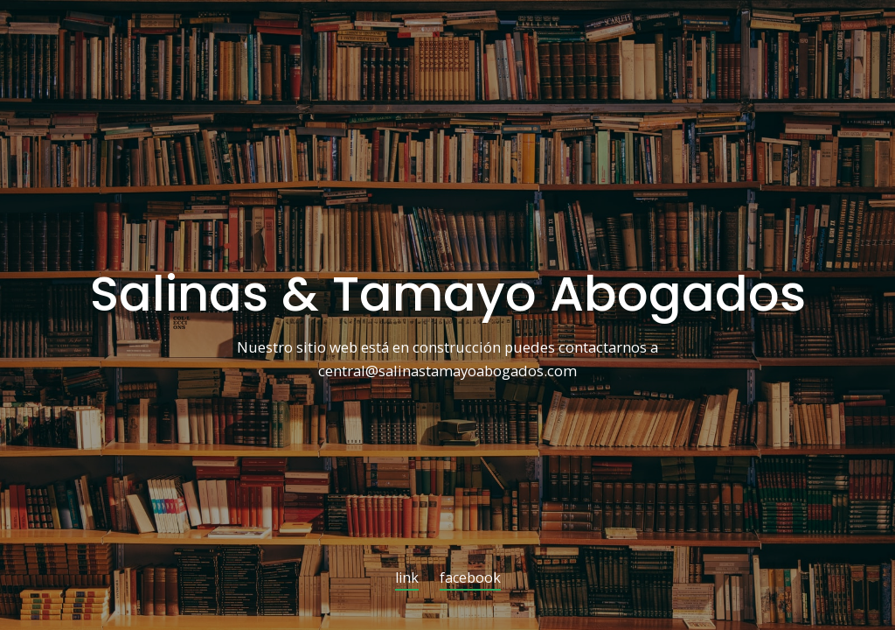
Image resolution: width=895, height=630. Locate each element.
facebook (470, 578)
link (407, 578)
